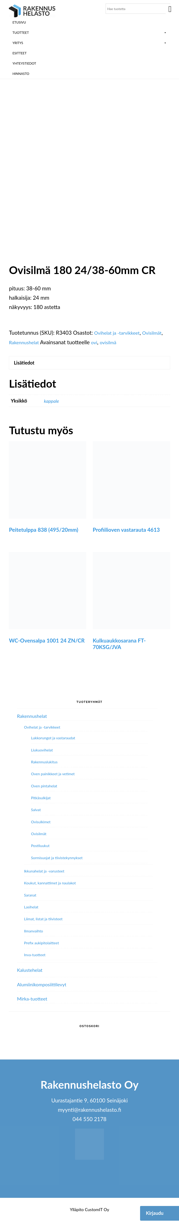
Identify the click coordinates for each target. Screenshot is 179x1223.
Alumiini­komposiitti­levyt (45, 986)
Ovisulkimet (41, 823)
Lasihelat (31, 909)
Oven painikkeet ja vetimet (53, 775)
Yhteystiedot (24, 63)
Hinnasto (20, 74)
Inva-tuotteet (34, 956)
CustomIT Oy (97, 1211)
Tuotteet (89, 33)
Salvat (36, 811)
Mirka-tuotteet (34, 1000)
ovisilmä (139, 342)
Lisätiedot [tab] (26, 364)
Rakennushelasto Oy (32, 11)
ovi (123, 342)
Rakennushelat (51, 342)
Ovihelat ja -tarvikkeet (120, 332)
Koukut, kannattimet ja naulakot (50, 885)
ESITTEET (19, 53)
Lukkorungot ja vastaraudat (53, 739)
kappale (52, 402)
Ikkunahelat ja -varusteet (44, 873)
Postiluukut (40, 847)
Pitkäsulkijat (41, 799)
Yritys (89, 43)
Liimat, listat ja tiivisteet (43, 920)
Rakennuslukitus (44, 763)
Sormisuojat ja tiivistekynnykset (57, 859)
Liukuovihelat (42, 752)
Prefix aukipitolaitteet (41, 944)
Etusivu (19, 22)
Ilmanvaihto (33, 933)
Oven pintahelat (44, 787)
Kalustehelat (31, 972)
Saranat (30, 897)
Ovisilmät (20, 342)
